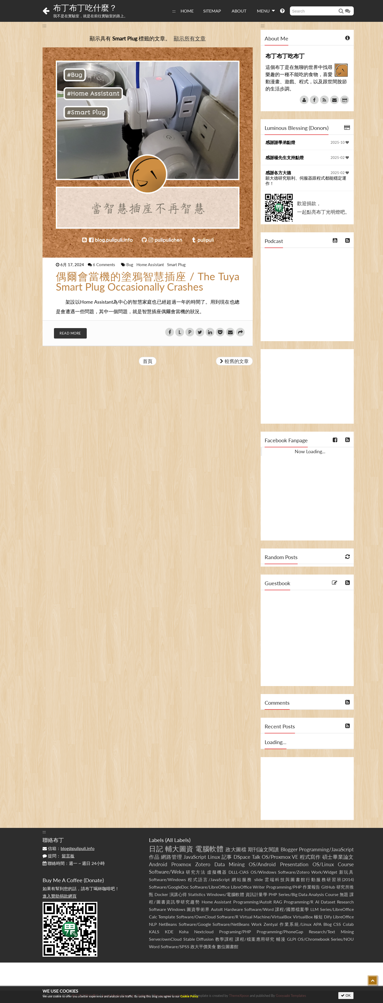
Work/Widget (324, 871)
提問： (58, 855)
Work (256, 924)
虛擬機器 (217, 871)
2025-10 (340, 142)
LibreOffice (343, 916)
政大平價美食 (203, 946)
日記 (156, 849)
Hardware (233, 909)
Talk (256, 857)
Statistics (196, 894)
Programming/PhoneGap (280, 931)
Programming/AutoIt (252, 901)
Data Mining (229, 864)
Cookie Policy (189, 996)
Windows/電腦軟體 (225, 894)
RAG (277, 901)
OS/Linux (323, 864)
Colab (348, 924)
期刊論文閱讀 (263, 849)
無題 (344, 894)
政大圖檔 (236, 849)
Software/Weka (166, 872)
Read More (70, 333)
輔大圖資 (179, 849)
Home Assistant (150, 264)
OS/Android (262, 864)
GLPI (291, 939)
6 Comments (104, 264)
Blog (327, 924)
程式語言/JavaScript (209, 879)
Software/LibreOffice (210, 886)
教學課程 (224, 939)
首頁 (147, 361)
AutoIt (217, 909)
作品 (154, 857)
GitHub (328, 886)
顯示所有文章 (190, 38)
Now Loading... (310, 451)
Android (158, 864)
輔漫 (280, 939)
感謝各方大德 (278, 172)
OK (346, 995)
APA (317, 924)
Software (157, 909)
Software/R (227, 916)
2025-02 (340, 157)
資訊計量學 (256, 894)
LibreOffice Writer (248, 886)
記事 (227, 857)
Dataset (328, 901)
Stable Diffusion (198, 939)
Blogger (289, 849)
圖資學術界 (198, 909)
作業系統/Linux (295, 924)
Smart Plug (176, 264)
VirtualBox (303, 916)
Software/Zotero (294, 871)
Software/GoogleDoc (169, 886)
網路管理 (171, 857)
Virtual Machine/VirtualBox (266, 916)
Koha (184, 931)
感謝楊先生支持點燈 (284, 157)
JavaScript (195, 857)
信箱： (68, 848)
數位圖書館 (227, 946)
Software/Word (259, 909)
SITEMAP (212, 10)
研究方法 (196, 871)
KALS (154, 931)
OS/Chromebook (314, 939)
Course (346, 864)
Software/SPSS (175, 946)
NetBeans (168, 924)
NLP (153, 924)
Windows (176, 909)
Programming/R (298, 901)
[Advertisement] (307, 386)
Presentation (294, 864)
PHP (273, 894)
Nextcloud (204, 931)
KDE (169, 931)
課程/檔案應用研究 (255, 939)
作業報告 (311, 886)
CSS (337, 924)
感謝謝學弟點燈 (280, 142)
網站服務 (242, 879)
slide (258, 879)
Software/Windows (167, 879)
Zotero (202, 864)
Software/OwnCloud (196, 916)
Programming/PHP (284, 886)
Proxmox (181, 864)
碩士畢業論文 (338, 857)
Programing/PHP (235, 931)
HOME (187, 10)
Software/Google (195, 924)
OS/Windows (263, 871)
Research (345, 901)
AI (317, 901)
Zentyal (271, 924)
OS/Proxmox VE (280, 857)
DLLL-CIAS (238, 871)
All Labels (177, 840)
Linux (214, 857)
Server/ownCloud (165, 939)
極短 (318, 916)
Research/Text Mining (331, 931)
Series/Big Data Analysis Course (308, 894)
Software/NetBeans (231, 924)
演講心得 (178, 894)
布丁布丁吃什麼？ (85, 7)
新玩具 (346, 871)
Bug (130, 264)
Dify (328, 916)
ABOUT (239, 10)
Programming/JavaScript (326, 849)
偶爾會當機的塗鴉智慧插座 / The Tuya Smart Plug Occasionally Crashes (147, 281)
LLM (314, 909)
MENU (266, 10)
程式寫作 (310, 857)
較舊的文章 (234, 361)
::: (174, 10)
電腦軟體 (209, 849)
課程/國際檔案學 (292, 909)
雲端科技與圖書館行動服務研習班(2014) (309, 879)
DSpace (242, 857)
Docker (161, 894)
